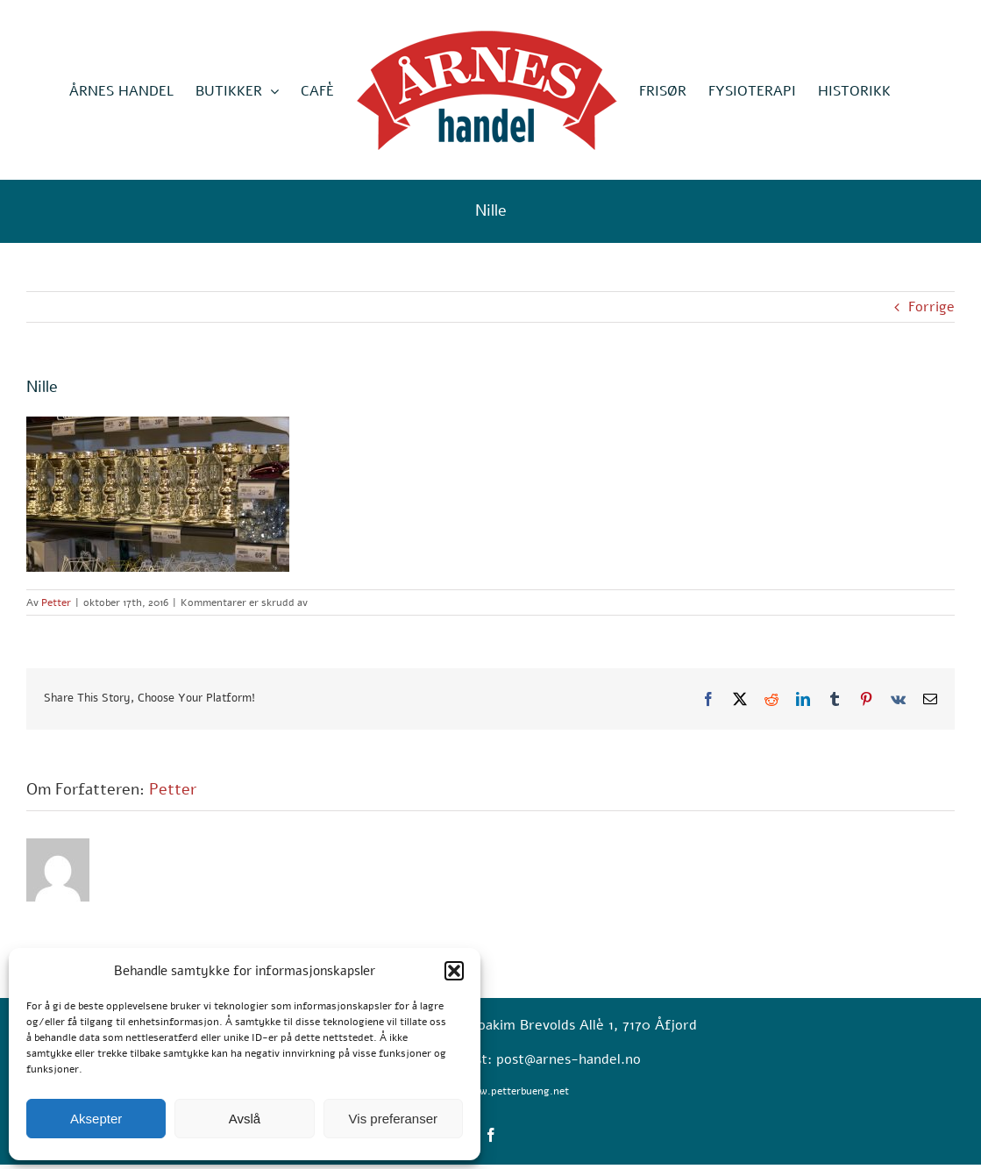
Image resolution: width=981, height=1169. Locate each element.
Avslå (244, 1118)
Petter (56, 602)
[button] (454, 971)
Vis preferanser (393, 1118)
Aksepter (96, 1118)
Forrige (931, 307)
